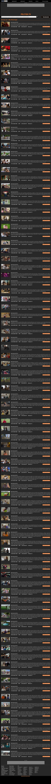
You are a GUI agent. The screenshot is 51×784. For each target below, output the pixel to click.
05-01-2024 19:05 (14, 724)
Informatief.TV (24, 26)
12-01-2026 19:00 (14, 59)
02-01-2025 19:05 (14, 440)
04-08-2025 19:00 (14, 341)
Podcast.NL (30, 1)
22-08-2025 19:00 (14, 228)
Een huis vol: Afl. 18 (14, 38)
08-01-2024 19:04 (14, 716)
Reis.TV (30, 773)
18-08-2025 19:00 (14, 261)
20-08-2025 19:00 (14, 244)
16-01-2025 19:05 (14, 358)
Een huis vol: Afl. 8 (14, 119)
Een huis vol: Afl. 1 (14, 175)
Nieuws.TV (30, 769)
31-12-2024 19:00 (14, 456)
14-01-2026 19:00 (14, 42)
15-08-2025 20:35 (14, 269)
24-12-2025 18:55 (14, 163)
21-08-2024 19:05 (14, 569)
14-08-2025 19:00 (14, 277)
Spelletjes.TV (37, 768)
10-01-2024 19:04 (14, 699)
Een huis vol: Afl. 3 (14, 159)
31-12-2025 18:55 (14, 140)
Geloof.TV (19, 772)
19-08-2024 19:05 (14, 586)
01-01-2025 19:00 (14, 448)
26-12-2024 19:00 (14, 480)
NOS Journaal (11, 767)
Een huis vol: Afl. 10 (14, 103)
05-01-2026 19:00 (14, 99)
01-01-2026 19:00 (14, 131)
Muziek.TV (25, 774)
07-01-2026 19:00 (14, 83)
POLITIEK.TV (26, 14)
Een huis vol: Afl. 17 (14, 46)
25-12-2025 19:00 (14, 155)
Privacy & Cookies (45, 1)
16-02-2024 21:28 (14, 659)
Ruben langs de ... (12, 768)
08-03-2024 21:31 (14, 634)
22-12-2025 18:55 (14, 180)
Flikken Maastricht (12, 770)
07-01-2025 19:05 (14, 415)
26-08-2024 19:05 (14, 545)
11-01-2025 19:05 (14, 390)
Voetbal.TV (36, 770)
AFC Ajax (2, 767)
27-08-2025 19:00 (14, 204)
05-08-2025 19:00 (14, 333)
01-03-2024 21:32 (14, 642)
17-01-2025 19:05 (14, 349)
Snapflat (2, 774)
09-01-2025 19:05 (14, 399)
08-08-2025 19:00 (14, 309)
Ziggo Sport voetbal (4, 768)
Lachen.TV (24, 771)
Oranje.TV (30, 771)
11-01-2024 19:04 (14, 690)
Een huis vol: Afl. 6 (14, 135)
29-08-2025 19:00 (14, 188)
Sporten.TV (36, 769)
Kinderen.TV (25, 769)
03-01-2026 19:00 (14, 115)
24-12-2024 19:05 (14, 496)
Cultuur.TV (19, 769)
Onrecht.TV (30, 770)
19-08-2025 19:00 (14, 253)
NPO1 (19, 26)
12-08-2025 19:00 (14, 284)
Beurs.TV (19, 768)
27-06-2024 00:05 (14, 594)
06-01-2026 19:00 (14, 91)
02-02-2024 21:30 (14, 675)
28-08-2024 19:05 (14, 528)
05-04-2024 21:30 (14, 602)
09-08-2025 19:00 (14, 301)
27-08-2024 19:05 (14, 537)
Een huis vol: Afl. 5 (14, 143)
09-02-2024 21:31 (14, 667)
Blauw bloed (3, 772)
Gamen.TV (19, 771)
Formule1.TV (19, 770)
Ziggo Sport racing (4, 773)
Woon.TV (36, 772)
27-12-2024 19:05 (14, 472)
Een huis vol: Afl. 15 (14, 62)
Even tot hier (11, 772)
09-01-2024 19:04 (14, 707)
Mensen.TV (30, 26)
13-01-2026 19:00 (14, 51)
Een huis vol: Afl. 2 (14, 167)
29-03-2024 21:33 (14, 609)
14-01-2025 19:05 (14, 375)
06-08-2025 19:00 (14, 325)
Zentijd (10, 771)
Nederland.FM (14, 1)
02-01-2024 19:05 (14, 748)
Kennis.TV (24, 768)
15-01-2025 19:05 (14, 366)
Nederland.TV (23, 1)
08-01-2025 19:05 (14, 407)
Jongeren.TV (25, 767)
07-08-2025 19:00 (14, 317)
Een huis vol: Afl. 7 (14, 127)
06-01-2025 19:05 (14, 423)
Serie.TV (30, 774)
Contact (37, 1)
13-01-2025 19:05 (14, 383)
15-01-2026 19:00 (14, 34)
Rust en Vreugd (11, 774)
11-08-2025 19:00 (14, 293)
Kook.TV (24, 770)
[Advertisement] (13, 5)
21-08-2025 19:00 (14, 236)
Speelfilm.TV (37, 767)
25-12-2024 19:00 (14, 488)
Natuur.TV (30, 767)
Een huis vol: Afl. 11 (14, 95)
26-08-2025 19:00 (14, 212)
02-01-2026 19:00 (14, 123)
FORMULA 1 (3, 769)
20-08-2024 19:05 (14, 577)
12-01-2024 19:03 (14, 683)
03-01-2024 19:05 (14, 740)
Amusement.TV (20, 767)
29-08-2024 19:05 (14, 520)
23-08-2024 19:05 (14, 553)
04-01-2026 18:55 (14, 107)
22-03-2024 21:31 (14, 618)
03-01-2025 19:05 (14, 431)
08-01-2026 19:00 (14, 75)
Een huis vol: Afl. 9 (14, 111)
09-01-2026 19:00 (14, 67)
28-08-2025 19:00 (14, 196)
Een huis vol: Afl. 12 (14, 86)
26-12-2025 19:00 (14, 148)
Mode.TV (24, 773)
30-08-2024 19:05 (14, 513)
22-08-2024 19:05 (14, 561)
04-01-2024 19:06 (14, 731)
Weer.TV (36, 771)
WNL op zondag (11, 769)
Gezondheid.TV (20, 773)
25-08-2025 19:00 (14, 220)
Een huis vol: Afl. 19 (14, 30)
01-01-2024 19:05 (14, 756)
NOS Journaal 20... (4, 771)
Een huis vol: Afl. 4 (14, 151)
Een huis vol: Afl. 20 (14, 22)
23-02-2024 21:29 (14, 651)
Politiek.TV (30, 772)
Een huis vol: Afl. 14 (14, 70)
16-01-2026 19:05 (14, 26)
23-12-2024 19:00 (14, 505)
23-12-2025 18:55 (14, 171)
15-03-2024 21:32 (14, 626)
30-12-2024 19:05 (14, 464)
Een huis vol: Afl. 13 (14, 78)
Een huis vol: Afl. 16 (14, 54)
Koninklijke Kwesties (4, 770)
